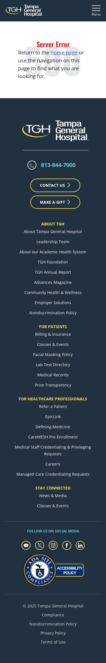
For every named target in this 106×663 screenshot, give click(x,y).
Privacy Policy (53, 633)
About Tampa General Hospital (53, 231)
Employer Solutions (53, 302)
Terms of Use (53, 642)
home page (64, 52)
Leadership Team (52, 241)
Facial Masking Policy (53, 354)
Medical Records (53, 374)
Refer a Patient (53, 406)
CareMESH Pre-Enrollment (53, 437)
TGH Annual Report (53, 272)
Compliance (53, 615)
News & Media (53, 495)
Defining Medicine (53, 426)
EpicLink (53, 416)
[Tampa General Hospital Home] (24, 10)
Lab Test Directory (53, 364)
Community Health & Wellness (53, 292)
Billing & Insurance (53, 334)
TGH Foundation (53, 262)
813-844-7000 (58, 165)
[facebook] (66, 545)
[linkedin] (80, 545)
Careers (53, 464)
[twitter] (39, 545)
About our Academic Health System (53, 251)
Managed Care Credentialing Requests (53, 474)
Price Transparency (53, 385)
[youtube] (26, 545)
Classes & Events (53, 344)
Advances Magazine (53, 282)
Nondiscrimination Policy (53, 312)
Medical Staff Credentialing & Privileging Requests (53, 450)
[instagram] (53, 545)
